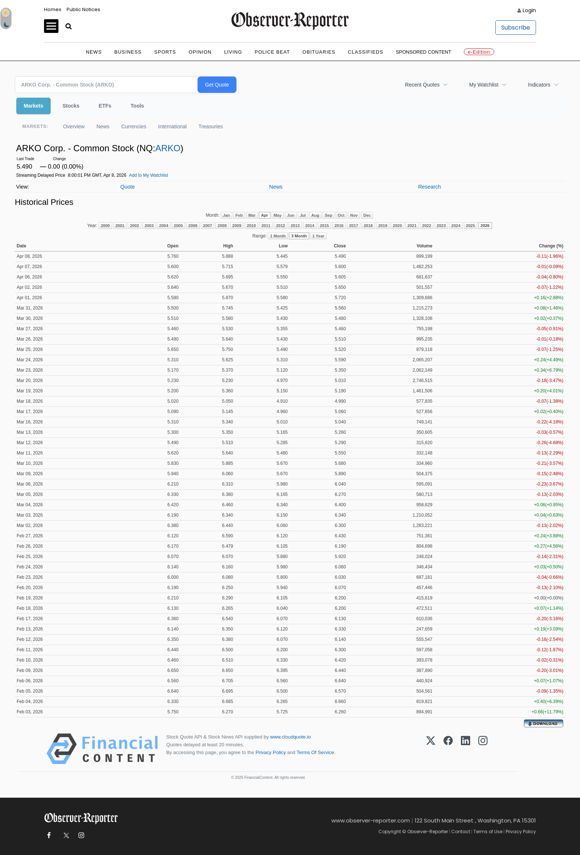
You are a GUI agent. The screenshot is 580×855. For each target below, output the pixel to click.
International (172, 126)
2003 (149, 225)
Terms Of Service (315, 752)
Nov (354, 215)
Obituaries (319, 52)
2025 (470, 225)
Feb (239, 215)
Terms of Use (487, 831)
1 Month (278, 236)
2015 (324, 225)
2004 (163, 225)
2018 (368, 225)
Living (233, 52)
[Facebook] (448, 749)
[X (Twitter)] (430, 749)
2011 (266, 225)
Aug (315, 215)
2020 (397, 225)
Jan (226, 215)
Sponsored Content (423, 52)
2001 (119, 225)
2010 (251, 225)
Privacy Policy (271, 752)
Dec (367, 215)
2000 (105, 225)
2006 (192, 225)
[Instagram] (482, 749)
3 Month (299, 236)
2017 (353, 225)
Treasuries (211, 126)
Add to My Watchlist (148, 175)
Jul (303, 215)
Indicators (539, 85)
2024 (455, 225)
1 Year (318, 236)
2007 (207, 225)
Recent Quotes (422, 85)
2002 (134, 225)
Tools (137, 106)
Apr (264, 215)
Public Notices (83, 9)
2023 (441, 225)
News (94, 52)
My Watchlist (483, 85)
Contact (460, 831)
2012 (280, 225)
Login (529, 10)
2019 (382, 225)
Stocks (71, 106)
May (277, 215)
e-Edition (479, 52)
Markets (33, 106)
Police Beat (272, 52)
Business (128, 52)
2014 (309, 225)
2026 (484, 225)
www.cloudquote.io (290, 737)
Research (429, 187)
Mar (252, 215)
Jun (290, 215)
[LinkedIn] (465, 749)
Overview (73, 126)
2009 (236, 225)
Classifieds (366, 52)
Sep (328, 215)
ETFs (105, 106)
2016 (338, 225)
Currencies (133, 126)
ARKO (168, 148)
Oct (341, 215)
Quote (127, 187)
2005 (178, 225)
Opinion (200, 52)
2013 (295, 225)
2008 (222, 225)
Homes (52, 9)
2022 (426, 225)
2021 (412, 225)
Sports (165, 52)
